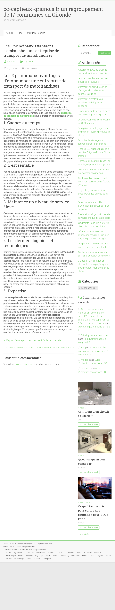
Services (9, 559)
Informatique (11, 556)
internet (21, 556)
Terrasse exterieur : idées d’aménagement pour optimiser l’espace (94, 206)
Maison (82, 408)
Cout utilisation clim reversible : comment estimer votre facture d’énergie (94, 182)
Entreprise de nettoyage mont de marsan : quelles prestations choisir (94, 132)
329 (86, 533)
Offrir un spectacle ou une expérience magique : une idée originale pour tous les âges (93, 235)
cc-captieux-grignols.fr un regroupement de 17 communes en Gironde (53, 11)
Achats (8, 553)
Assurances (29, 553)
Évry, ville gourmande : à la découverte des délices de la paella (93, 194)
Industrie (97, 553)
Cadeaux (50, 553)
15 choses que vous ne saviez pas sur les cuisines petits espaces (39, 347)
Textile (28, 559)
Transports (47, 559)
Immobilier (88, 553)
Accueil (9, 33)
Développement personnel (94, 335)
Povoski (11, 61)
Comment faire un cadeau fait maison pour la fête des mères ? (94, 351)
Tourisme (36, 559)
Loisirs (48, 556)
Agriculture (18, 553)
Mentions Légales (36, 33)
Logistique (29, 61)
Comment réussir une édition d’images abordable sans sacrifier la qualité (92, 90)
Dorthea (85, 368)
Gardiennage (19, 559)
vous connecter (24, 364)
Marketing (65, 556)
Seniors (108, 556)
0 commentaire (28, 69)
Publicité (85, 556)
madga (84, 359)
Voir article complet (89, 424)
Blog (20, 33)
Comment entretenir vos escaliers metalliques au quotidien (90, 102)
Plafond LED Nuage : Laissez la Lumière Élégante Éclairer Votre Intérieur (94, 152)
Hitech (79, 553)
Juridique (29, 556)
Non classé (75, 556)
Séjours (100, 556)
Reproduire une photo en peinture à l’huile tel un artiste (32, 340)
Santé (93, 556)
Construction (61, 553)
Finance (71, 553)
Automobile (85, 503)
